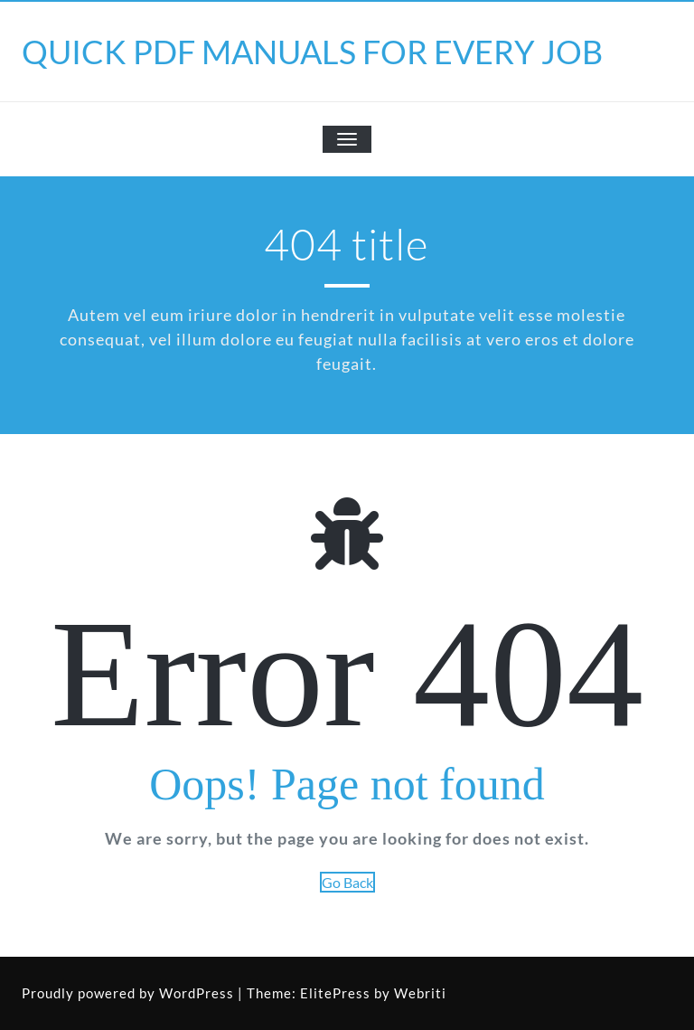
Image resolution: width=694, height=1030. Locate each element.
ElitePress (335, 993)
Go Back (347, 882)
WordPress (196, 993)
